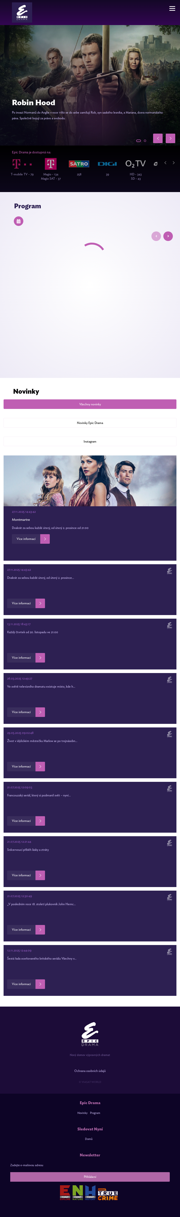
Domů (89, 1139)
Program (95, 1113)
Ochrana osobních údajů (90, 1071)
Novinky (82, 1113)
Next (175, 162)
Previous (167, 162)
